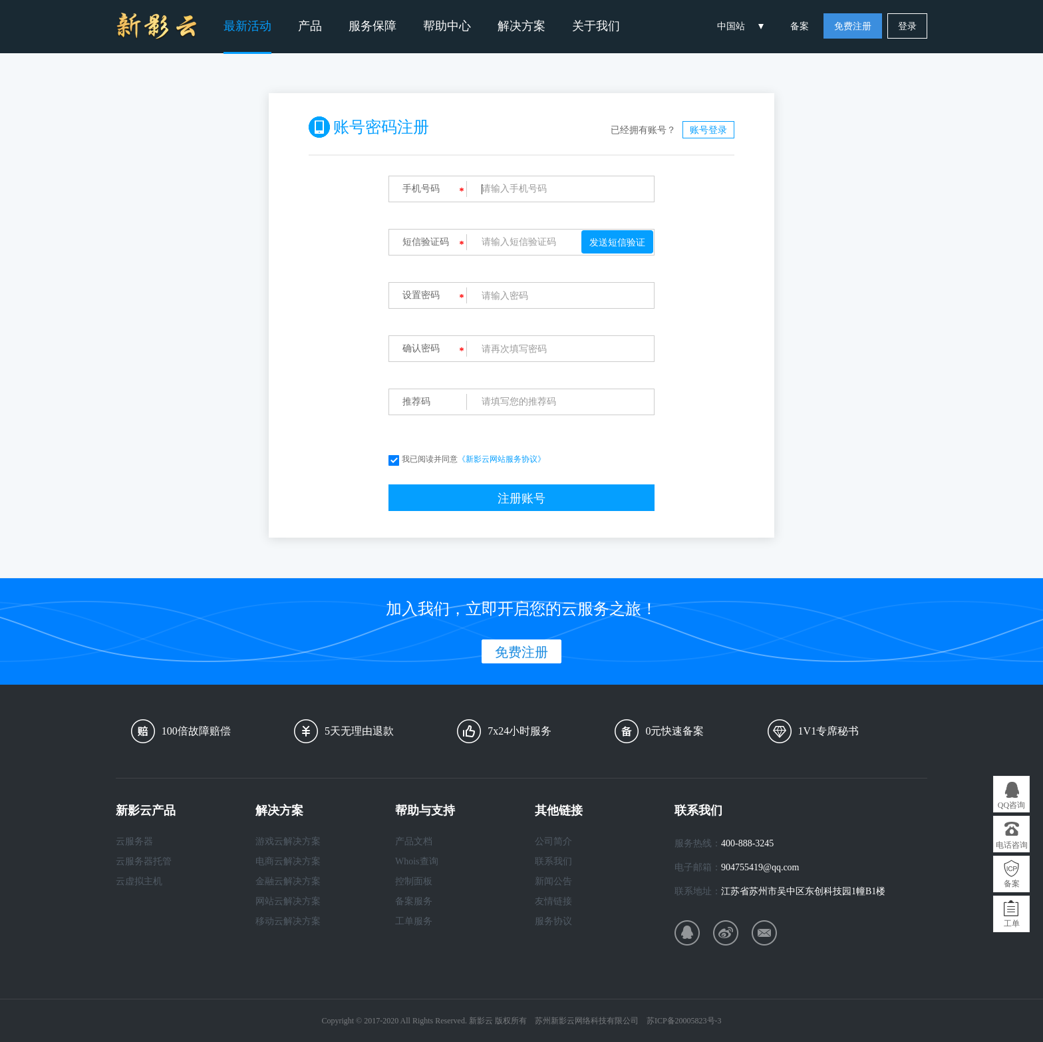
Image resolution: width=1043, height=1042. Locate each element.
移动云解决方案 (288, 921)
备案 (799, 26)
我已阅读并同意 (466, 459)
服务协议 (553, 921)
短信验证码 (425, 242)
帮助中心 (447, 26)
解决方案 (521, 26)
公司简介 (553, 841)
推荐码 (416, 402)
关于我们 (596, 26)
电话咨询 (1012, 845)
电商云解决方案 (288, 861)
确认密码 (421, 348)
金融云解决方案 (288, 881)
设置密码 (421, 295)
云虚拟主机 (139, 881)
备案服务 (413, 901)
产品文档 (413, 841)
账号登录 (708, 130)
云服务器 (134, 841)
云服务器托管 (144, 861)
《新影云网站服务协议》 (501, 459)
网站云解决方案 (288, 901)
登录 (907, 26)
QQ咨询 (1011, 805)
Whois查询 (416, 861)
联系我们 (553, 861)
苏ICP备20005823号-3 (684, 1020)
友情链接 (553, 901)
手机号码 (421, 189)
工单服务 (413, 921)
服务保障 (372, 26)
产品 (310, 26)
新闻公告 (553, 881)
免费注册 (852, 26)
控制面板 (413, 881)
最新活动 (247, 26)
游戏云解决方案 (288, 841)
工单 (1012, 923)
